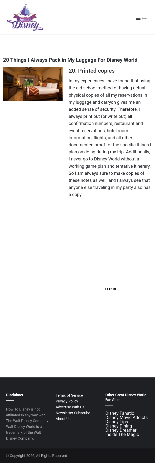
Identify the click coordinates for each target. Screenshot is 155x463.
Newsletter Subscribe (73, 413)
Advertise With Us (70, 407)
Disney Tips (116, 421)
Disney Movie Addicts (126, 417)
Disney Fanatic (119, 413)
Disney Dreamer (120, 430)
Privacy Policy (67, 401)
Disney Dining (118, 425)
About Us (63, 419)
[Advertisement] (99, 239)
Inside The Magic (122, 434)
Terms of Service (69, 395)
